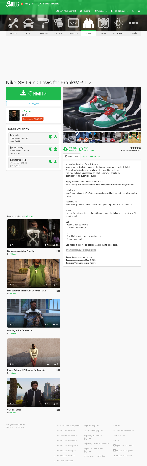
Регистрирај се (119, 11)
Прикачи (85, 11)
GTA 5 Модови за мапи (64, 455)
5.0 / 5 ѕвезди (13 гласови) (131, 150)
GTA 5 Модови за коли (64, 430)
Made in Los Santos (15, 427)
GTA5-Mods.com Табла (94, 456)
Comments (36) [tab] (91, 156)
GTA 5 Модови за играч (65, 450)
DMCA (116, 440)
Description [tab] (71, 156)
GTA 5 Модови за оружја (65, 440)
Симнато (72, 150)
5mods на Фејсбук (123, 450)
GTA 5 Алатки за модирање (67, 425)
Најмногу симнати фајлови (96, 443)
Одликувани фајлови (93, 430)
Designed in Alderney (15, 424)
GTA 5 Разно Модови (63, 461)
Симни (33, 93)
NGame (26, 111)
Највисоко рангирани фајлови (93, 449)
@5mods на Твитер (123, 445)
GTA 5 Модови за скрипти (66, 445)
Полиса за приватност (123, 430)
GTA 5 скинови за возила (65, 435)
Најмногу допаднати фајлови (93, 437)
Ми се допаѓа (89, 150)
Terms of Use (119, 435)
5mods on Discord (122, 455)
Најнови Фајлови (91, 425)
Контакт (117, 425)
